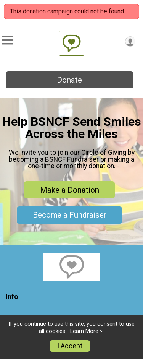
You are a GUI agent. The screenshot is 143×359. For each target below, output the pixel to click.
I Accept (69, 346)
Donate (69, 79)
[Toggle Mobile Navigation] (7, 40)
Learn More (84, 331)
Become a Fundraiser (69, 214)
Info (12, 297)
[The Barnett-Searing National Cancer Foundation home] (71, 43)
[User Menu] (130, 41)
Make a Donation (69, 190)
